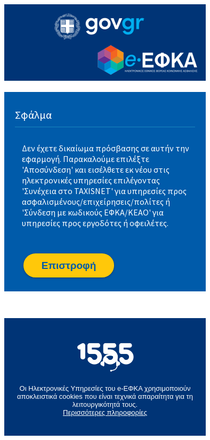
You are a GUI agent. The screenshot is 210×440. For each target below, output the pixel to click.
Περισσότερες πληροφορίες (105, 412)
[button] (68, 265)
